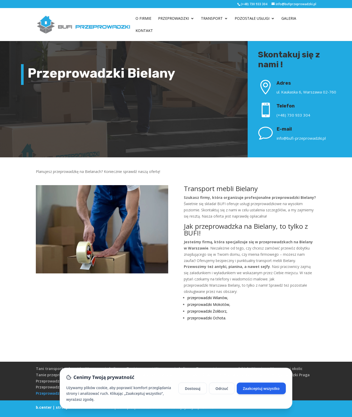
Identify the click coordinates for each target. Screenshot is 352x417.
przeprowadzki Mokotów (208, 304)
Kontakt (144, 31)
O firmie (143, 19)
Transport (212, 19)
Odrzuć (221, 394)
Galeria (288, 19)
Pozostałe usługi (252, 19)
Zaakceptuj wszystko (261, 394)
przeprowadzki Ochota (206, 317)
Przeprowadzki (173, 19)
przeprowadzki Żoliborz (206, 311)
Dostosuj (192, 394)
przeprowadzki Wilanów (207, 297)
